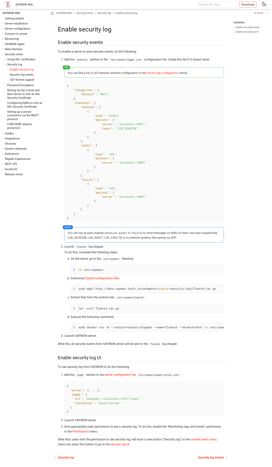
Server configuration (17, 28)
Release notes (14, 174)
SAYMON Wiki (24, 4)
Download (248, 4)
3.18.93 (258, 13)
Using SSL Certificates (21, 59)
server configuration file (120, 373)
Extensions (12, 153)
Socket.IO (11, 169)
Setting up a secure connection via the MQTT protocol (23, 115)
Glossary (10, 143)
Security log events (22, 74)
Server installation (16, 23)
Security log (14, 64)
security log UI (119, 442)
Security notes (14, 54)
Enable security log (22, 69)
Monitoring (12, 39)
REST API (11, 164)
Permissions (80, 429)
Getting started (14, 18)
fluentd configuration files (102, 277)
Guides (9, 133)
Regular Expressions (18, 159)
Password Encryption (20, 85)
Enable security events (248, 27)
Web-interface (13, 49)
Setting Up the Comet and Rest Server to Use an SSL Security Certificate (23, 94)
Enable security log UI (247, 31)
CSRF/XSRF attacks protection (19, 126)
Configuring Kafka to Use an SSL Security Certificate (24, 104)
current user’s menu (204, 437)
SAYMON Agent (15, 44)
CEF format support (22, 79)
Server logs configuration (162, 72)
